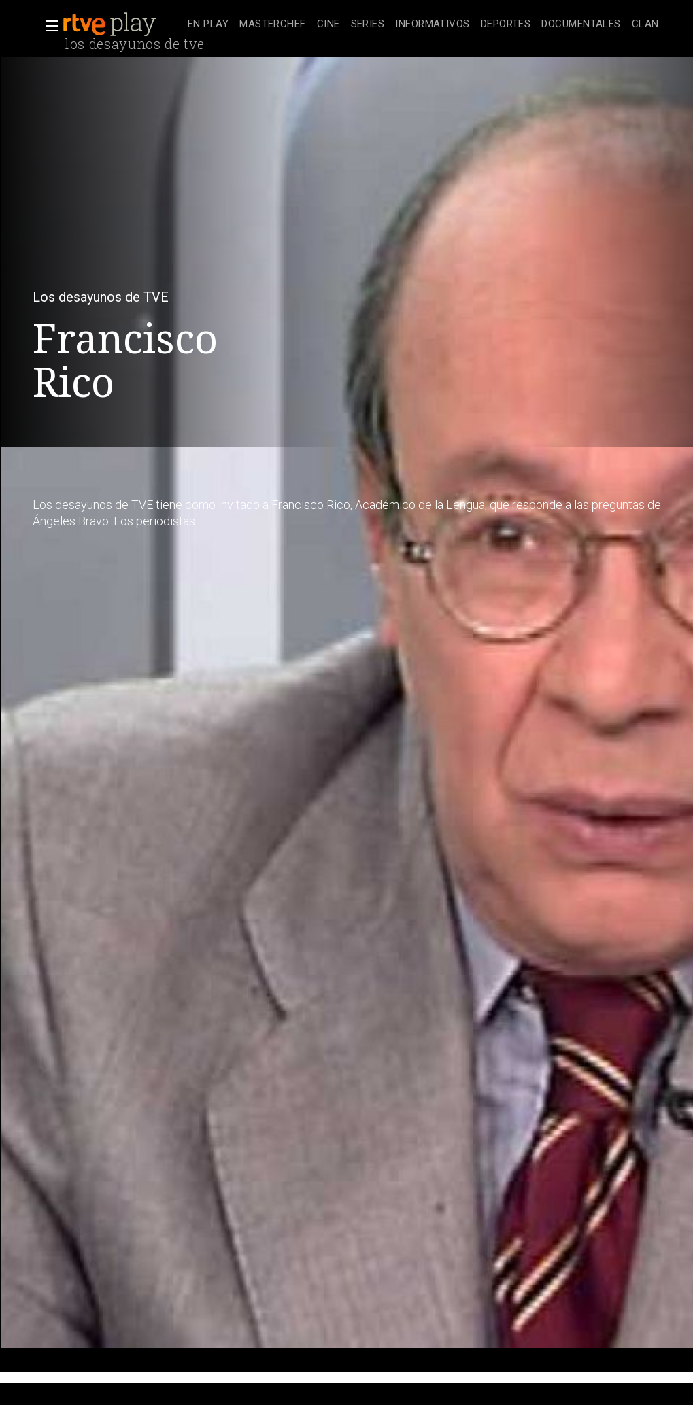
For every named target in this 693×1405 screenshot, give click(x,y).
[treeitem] (208, 25)
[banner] (122, 24)
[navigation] (423, 24)
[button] (48, 26)
